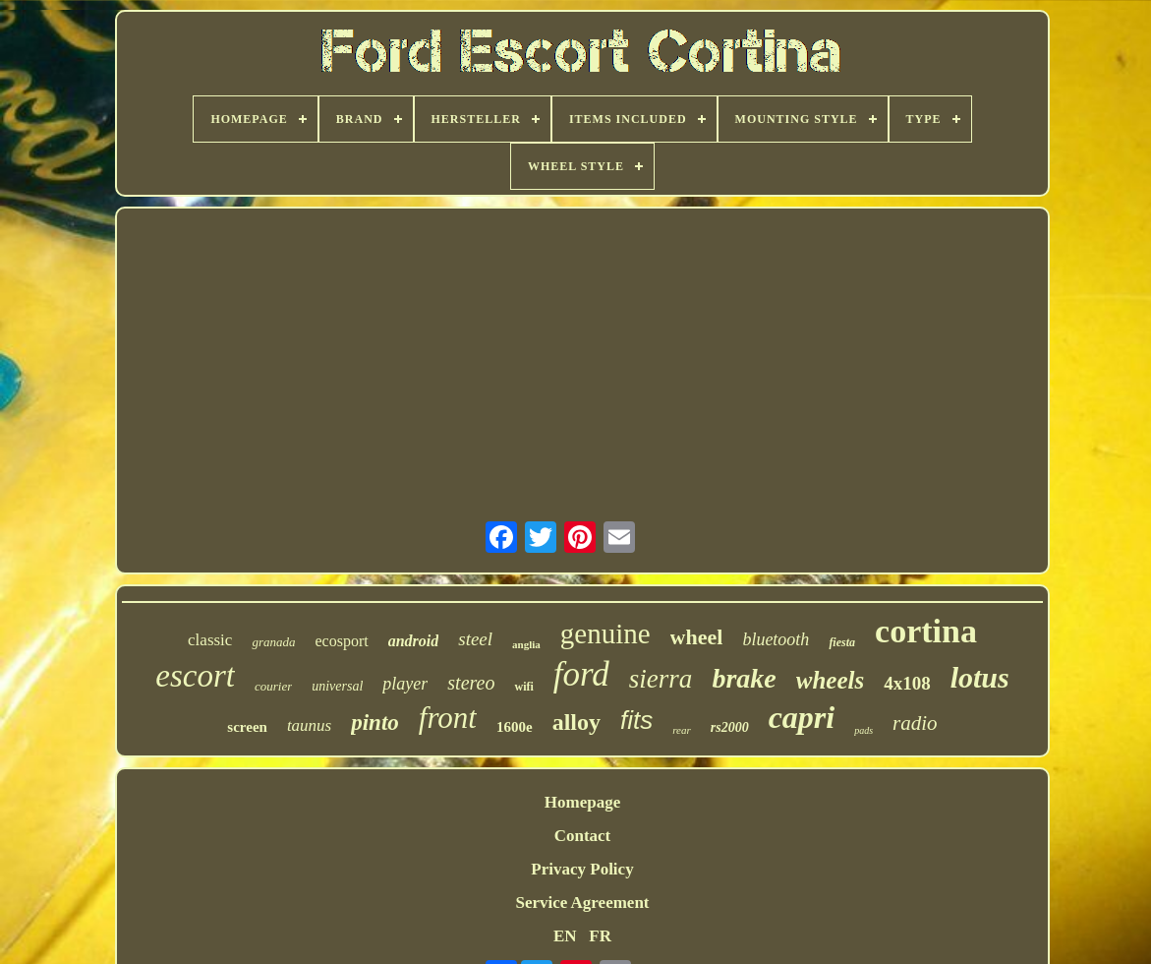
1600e (514, 727)
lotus (979, 677)
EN (565, 936)
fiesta (842, 642)
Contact (582, 835)
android (413, 641)
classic (210, 640)
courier (273, 686)
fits (636, 720)
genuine (605, 633)
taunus (309, 725)
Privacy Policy (582, 869)
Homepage (582, 802)
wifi (523, 686)
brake (744, 678)
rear (681, 730)
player (405, 683)
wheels (830, 680)
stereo (470, 682)
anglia (526, 644)
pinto (375, 722)
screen (247, 727)
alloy (576, 722)
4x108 (907, 683)
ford (581, 674)
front (448, 717)
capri (802, 717)
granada (273, 641)
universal (337, 686)
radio (915, 723)
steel (475, 639)
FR (600, 936)
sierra (661, 678)
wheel (696, 637)
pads (863, 730)
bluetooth (775, 639)
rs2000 (730, 727)
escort (195, 675)
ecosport (341, 641)
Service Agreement (582, 902)
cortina (926, 631)
